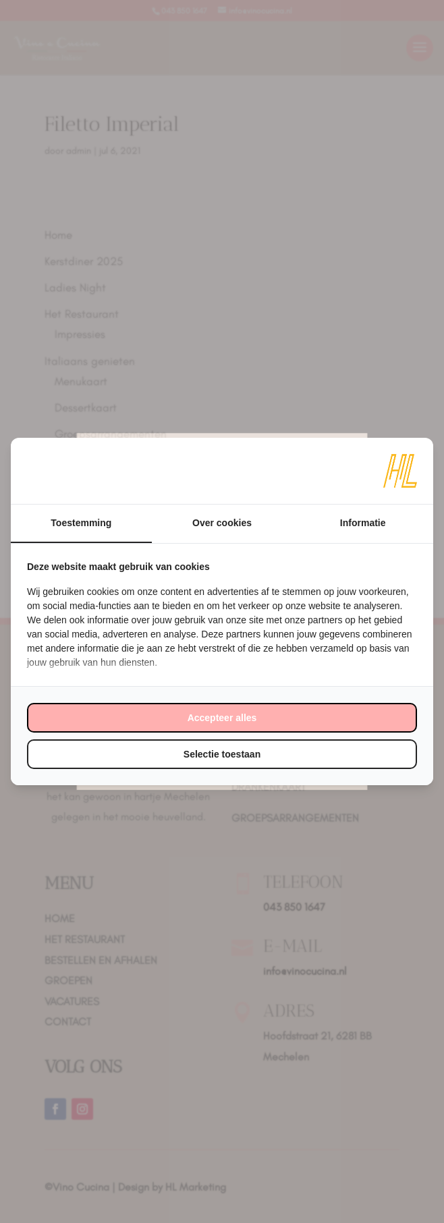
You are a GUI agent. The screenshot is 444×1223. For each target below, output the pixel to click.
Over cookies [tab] (222, 522)
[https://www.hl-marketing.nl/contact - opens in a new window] (400, 471)
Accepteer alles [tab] (222, 717)
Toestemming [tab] (81, 522)
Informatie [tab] (363, 522)
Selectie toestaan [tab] (222, 754)
